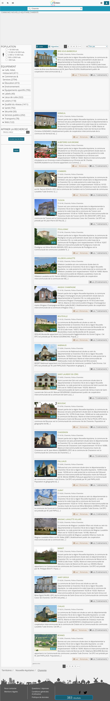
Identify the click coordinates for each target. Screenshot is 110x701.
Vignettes (54, 46)
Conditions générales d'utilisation (40, 692)
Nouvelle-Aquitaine (25, 670)
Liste (40, 46)
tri (87, 46)
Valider (16, 150)
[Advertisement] (55, 29)
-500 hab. (12, 60)
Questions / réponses (40, 688)
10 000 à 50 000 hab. (16, 52)
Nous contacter (10, 688)
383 (74, 697)
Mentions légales (11, 691)
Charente (42, 670)
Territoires (7, 670)
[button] (16, 140)
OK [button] (28, 132)
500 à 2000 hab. (14, 57)
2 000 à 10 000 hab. (16, 55)
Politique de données (40, 697)
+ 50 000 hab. (13, 49)
